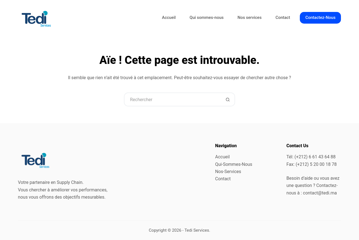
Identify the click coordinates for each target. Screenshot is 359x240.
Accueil (169, 17)
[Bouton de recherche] (228, 99)
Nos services (250, 17)
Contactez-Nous (320, 17)
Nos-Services (228, 171)
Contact (282, 17)
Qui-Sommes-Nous (233, 164)
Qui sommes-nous (206, 17)
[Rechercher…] (172, 99)
